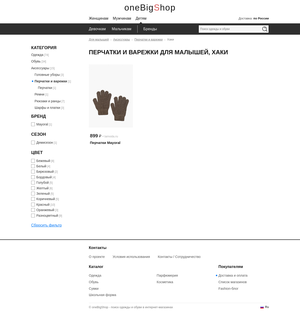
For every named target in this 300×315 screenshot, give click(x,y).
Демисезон (44, 142)
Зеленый (43, 193)
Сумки (94, 288)
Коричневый (45, 199)
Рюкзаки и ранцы (47, 101)
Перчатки (45, 88)
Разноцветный (47, 215)
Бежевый (43, 161)
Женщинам (98, 18)
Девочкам (97, 29)
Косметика (165, 282)
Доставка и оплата (233, 275)
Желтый (42, 188)
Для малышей (99, 39)
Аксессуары (121, 39)
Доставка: (254, 18)
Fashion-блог (228, 288)
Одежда (37, 55)
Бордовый (44, 177)
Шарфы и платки (47, 108)
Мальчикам (121, 29)
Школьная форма (102, 295)
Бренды (150, 29)
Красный (42, 204)
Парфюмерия (167, 275)
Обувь (36, 61)
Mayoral (42, 124)
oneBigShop (150, 7)
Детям (141, 18)
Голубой (42, 182)
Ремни (39, 94)
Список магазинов (232, 282)
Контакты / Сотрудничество (179, 257)
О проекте (97, 257)
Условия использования (131, 257)
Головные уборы (47, 75)
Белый (41, 166)
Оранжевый (45, 210)
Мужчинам (122, 18)
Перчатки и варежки (148, 39)
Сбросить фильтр (46, 225)
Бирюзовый (45, 171)
